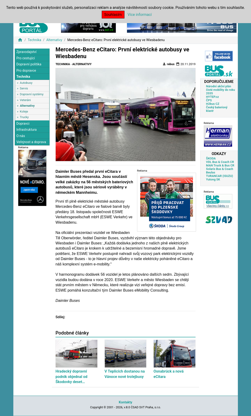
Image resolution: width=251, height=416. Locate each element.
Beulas (210, 172)
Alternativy (54, 40)
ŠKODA (211, 158)
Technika (34, 40)
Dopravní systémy (32, 94)
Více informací (140, 14)
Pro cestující (25, 58)
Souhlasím (113, 14)
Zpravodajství (26, 52)
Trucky (24, 117)
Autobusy (26, 83)
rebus (168, 64)
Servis (24, 88)
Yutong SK (213, 179)
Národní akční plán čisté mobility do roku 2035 (220, 90)
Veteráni (25, 100)
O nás (20, 136)
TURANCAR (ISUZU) (219, 176)
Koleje (24, 111)
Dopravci (22, 124)
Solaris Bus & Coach (219, 169)
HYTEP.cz (212, 97)
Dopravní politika (28, 64)
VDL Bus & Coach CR (220, 162)
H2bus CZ (212, 104)
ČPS (209, 100)
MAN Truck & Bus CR (220, 165)
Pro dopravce (26, 71)
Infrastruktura (26, 130)
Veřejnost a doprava (31, 142)
